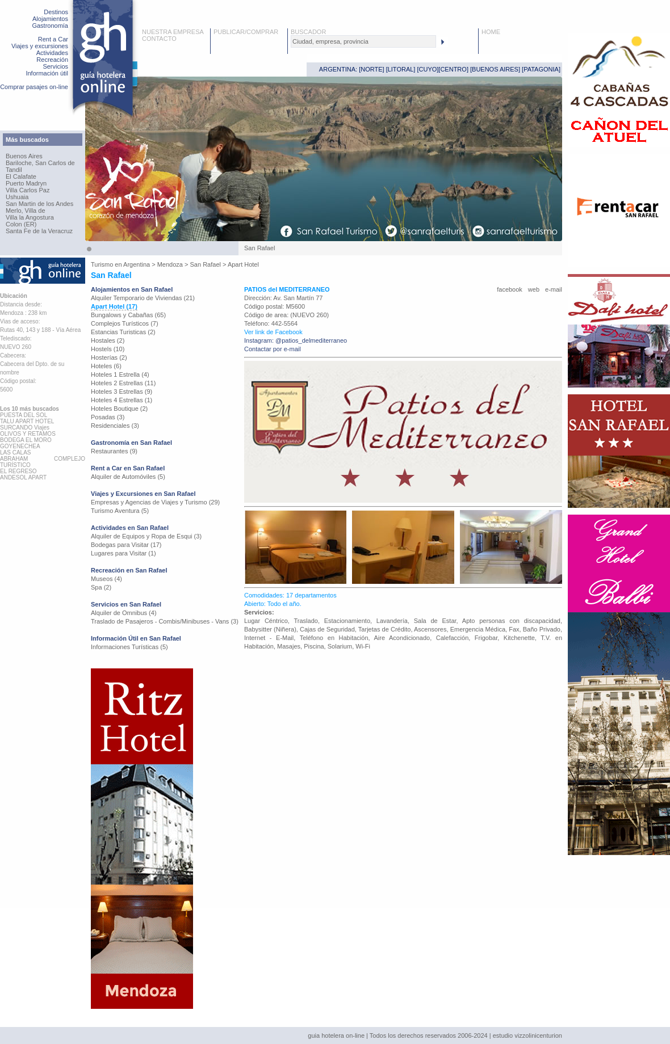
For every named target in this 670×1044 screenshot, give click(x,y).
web (533, 289)
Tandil (14, 169)
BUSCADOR (308, 31)
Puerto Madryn (26, 183)
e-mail (553, 289)
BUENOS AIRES (495, 69)
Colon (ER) (21, 224)
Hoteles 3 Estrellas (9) (121, 391)
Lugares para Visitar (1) (123, 553)
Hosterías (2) (109, 357)
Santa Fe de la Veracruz (39, 231)
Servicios (55, 66)
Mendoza (170, 264)
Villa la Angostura (30, 217)
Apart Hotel (243, 264)
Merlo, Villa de (25, 210)
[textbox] (363, 41)
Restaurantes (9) (114, 451)
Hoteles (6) (106, 366)
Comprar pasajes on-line (34, 86)
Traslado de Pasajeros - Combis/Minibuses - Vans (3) (164, 621)
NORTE (371, 69)
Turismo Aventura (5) (120, 510)
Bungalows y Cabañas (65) (128, 314)
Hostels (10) (107, 349)
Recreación (52, 59)
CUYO (428, 69)
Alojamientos (50, 18)
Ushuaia (17, 196)
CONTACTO (159, 38)
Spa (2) (101, 587)
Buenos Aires (24, 156)
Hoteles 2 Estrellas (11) (123, 383)
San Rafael (205, 264)
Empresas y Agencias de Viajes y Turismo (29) (155, 502)
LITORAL (401, 69)
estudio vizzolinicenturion (527, 1035)
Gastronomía (50, 25)
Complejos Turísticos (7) (124, 323)
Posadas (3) (107, 417)
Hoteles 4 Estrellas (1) (121, 400)
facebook (509, 289)
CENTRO (453, 69)
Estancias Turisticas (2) (123, 332)
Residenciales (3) (115, 425)
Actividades (52, 52)
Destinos (56, 12)
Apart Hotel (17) (114, 306)
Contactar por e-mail (272, 349)
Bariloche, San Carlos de (40, 162)
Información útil (47, 73)
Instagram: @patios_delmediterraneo (295, 340)
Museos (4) (106, 578)
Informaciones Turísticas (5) (129, 646)
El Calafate (21, 176)
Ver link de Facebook (273, 332)
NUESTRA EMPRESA (173, 31)
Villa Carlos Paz (27, 190)
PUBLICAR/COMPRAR (245, 31)
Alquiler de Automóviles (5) (128, 476)
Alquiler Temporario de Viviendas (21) (143, 297)
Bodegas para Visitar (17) (126, 544)
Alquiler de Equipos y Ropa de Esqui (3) (146, 536)
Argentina (136, 264)
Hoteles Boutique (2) (119, 408)
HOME (490, 31)
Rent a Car (53, 39)
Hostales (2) (107, 340)
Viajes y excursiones (39, 46)
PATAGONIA (541, 69)
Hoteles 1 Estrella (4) (120, 374)
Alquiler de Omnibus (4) (124, 612)
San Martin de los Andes (39, 203)
